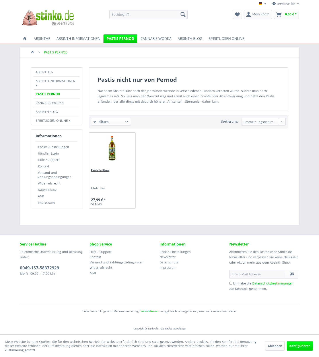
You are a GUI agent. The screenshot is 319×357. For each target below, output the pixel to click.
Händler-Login (48, 153)
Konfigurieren (299, 346)
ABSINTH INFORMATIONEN (56, 81)
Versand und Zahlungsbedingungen (55, 175)
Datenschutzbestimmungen (273, 283)
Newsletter (168, 257)
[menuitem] (148, 14)
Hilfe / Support (49, 160)
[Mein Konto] (258, 14)
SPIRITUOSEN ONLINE (52, 120)
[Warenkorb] (286, 14)
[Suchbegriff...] (148, 14)
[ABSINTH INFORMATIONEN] (78, 38)
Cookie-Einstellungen (53, 147)
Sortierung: (229, 121)
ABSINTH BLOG (47, 112)
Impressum (46, 202)
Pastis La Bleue (100, 170)
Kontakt (43, 166)
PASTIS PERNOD (48, 94)
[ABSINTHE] (42, 38)
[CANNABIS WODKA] (156, 38)
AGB (41, 196)
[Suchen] (183, 14)
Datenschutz (47, 190)
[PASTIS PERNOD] (120, 38)
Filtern (101, 122)
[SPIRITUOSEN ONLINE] (226, 38)
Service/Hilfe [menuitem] (284, 4)
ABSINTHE (43, 72)
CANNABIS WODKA (50, 103)
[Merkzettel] (237, 14)
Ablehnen (275, 346)
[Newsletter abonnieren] (292, 274)
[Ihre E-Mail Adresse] (257, 274)
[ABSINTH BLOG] (190, 38)
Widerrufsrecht (49, 183)
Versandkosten (150, 311)
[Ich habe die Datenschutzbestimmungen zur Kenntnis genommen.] (230, 283)
